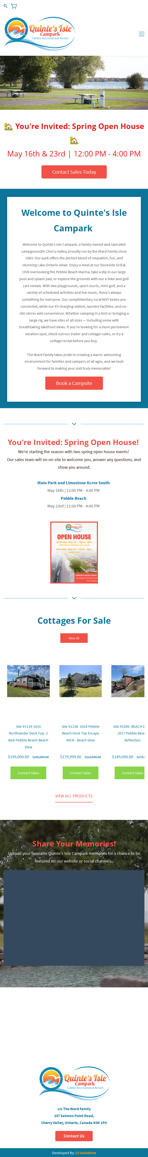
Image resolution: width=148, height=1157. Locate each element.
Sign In (125, 6)
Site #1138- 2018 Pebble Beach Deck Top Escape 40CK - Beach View (80, 733)
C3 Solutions (85, 1152)
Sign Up (139, 6)
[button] (74, 171)
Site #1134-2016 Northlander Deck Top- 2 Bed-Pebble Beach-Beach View (28, 736)
